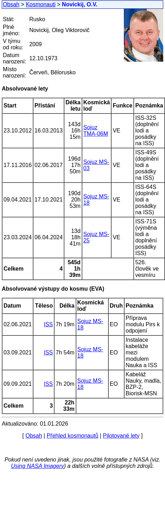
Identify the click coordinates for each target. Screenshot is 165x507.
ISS (48, 324)
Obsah (11, 4)
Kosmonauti (41, 4)
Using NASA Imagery (37, 466)
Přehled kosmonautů (73, 436)
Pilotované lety (121, 436)
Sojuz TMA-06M (95, 130)
